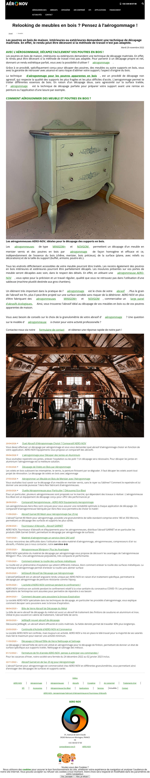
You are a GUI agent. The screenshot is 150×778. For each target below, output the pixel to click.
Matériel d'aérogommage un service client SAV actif (48, 537)
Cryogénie (91, 683)
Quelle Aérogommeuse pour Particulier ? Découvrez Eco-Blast (54, 490)
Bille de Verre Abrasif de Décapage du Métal (44, 608)
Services (100, 688)
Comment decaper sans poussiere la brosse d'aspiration (51, 596)
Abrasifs (75, 683)
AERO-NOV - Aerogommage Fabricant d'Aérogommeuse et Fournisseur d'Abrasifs (75, 693)
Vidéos (75, 678)
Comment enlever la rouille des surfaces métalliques (49, 561)
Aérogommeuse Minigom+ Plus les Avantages (45, 549)
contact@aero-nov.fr (67, 746)
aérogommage (101, 62)
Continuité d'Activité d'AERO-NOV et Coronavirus (47, 629)
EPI (23, 688)
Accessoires (37, 688)
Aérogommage (36, 683)
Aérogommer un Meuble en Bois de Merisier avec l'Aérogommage (56, 478)
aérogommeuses (24, 246)
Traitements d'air (129, 683)
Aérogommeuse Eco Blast (61, 688)
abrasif (121, 291)
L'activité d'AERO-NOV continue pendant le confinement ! (51, 584)
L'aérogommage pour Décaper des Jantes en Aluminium (51, 455)
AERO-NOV (17, 683)
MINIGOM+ (59, 246)
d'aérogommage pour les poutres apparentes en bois (61, 75)
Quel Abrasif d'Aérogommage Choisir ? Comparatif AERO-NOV (54, 443)
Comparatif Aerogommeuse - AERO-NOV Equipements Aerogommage (58, 502)
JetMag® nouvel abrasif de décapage (41, 620)
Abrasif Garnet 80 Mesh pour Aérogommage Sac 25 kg (50, 514)
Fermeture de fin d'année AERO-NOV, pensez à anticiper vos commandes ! (60, 652)
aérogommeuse (37, 322)
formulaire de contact (51, 329)
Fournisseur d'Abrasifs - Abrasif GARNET (42, 525)
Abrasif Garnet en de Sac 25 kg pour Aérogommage (48, 662)
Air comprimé (109, 683)
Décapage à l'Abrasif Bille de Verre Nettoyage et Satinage (51, 641)
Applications (84, 688)
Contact (125, 688)
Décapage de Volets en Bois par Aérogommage (46, 466)
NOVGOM (83, 246)
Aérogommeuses (57, 683)
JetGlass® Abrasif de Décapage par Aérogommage (48, 573)
